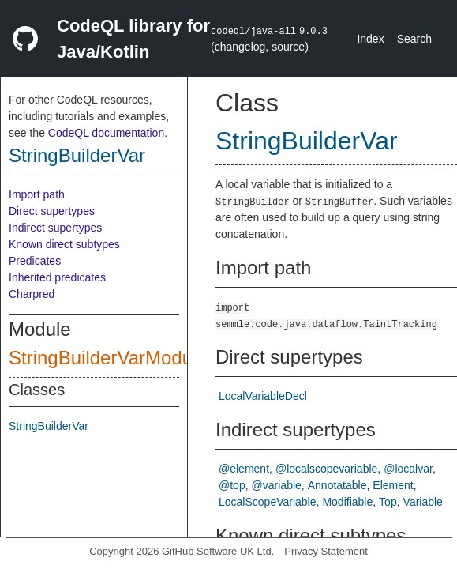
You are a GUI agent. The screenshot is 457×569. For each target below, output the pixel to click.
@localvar (408, 468)
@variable (277, 485)
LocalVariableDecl (263, 396)
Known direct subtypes (64, 244)
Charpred (31, 294)
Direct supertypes (52, 211)
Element (393, 485)
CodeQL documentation (106, 132)
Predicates (35, 260)
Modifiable (347, 502)
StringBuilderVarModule (108, 357)
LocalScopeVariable (268, 502)
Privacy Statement (326, 551)
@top (232, 485)
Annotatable (337, 485)
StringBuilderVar (77, 155)
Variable (423, 502)
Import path (37, 194)
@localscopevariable (326, 468)
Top (388, 502)
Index (370, 38)
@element (244, 468)
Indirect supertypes (55, 227)
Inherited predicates (57, 277)
